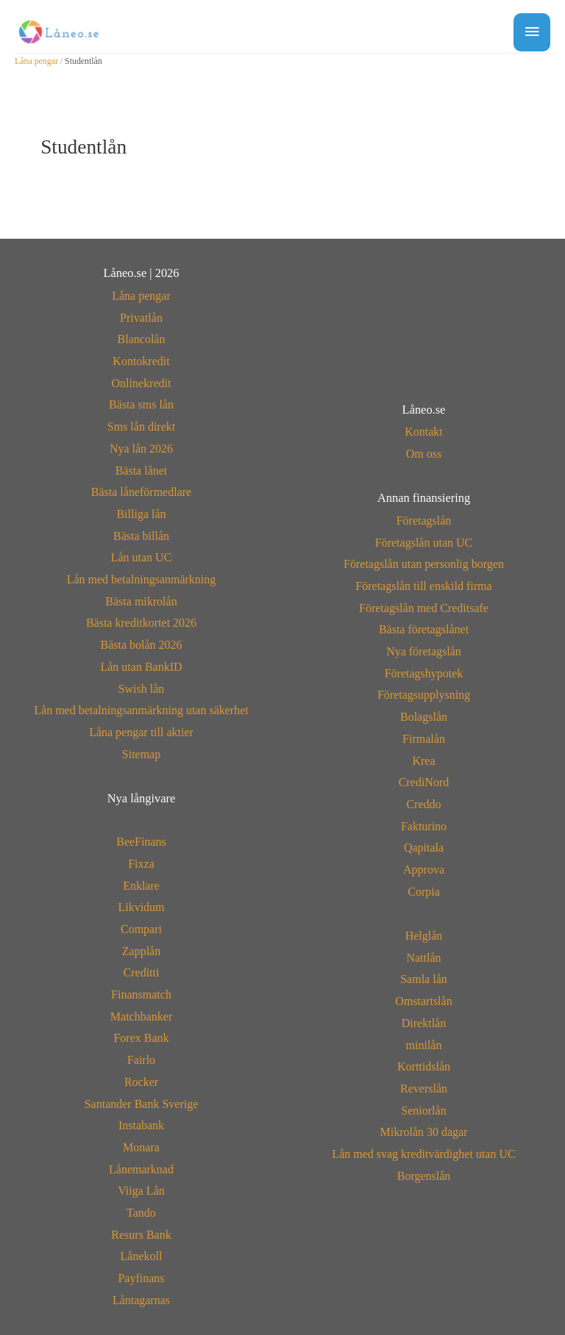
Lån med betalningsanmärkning (141, 579)
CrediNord (424, 782)
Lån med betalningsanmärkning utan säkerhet (141, 710)
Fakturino (424, 826)
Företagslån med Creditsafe (423, 608)
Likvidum (141, 907)
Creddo (423, 804)
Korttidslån (423, 1066)
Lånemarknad (141, 1169)
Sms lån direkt (141, 426)
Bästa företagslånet (424, 629)
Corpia (424, 891)
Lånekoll (142, 1256)
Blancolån (142, 339)
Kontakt (424, 431)
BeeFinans (141, 841)
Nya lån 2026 (141, 448)
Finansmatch (141, 994)
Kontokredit (141, 361)
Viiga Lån (141, 1190)
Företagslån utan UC (423, 542)
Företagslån (424, 520)
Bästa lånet (142, 470)
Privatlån (141, 318)
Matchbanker (141, 1016)
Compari (141, 929)
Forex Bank (140, 1038)
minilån (424, 1045)
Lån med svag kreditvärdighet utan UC (423, 1154)
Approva (423, 869)
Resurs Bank (141, 1234)
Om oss (423, 453)
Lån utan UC (141, 557)
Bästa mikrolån (141, 601)
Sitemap (141, 754)
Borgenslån (424, 1176)
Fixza (141, 863)
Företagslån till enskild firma (423, 586)
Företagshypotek (424, 673)
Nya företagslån (423, 651)
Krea (423, 761)
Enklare (141, 885)
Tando (141, 1212)
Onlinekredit (141, 383)
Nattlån (423, 957)
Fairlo (141, 1060)
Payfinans (141, 1278)
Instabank (141, 1125)
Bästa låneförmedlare (141, 492)
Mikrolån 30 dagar (423, 1132)
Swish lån (141, 689)
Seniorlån (423, 1110)
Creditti (142, 972)
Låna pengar (36, 61)
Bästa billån (141, 536)
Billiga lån (141, 514)
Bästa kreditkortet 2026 (141, 622)
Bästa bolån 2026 (141, 644)
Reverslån (423, 1088)
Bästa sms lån (141, 404)
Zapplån (141, 951)
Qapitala (424, 847)
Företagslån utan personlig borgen (424, 564)
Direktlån (424, 1023)
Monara (141, 1147)
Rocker (141, 1082)
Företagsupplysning (423, 694)
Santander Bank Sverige (142, 1104)
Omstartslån (423, 1001)
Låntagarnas (141, 1300)
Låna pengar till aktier (141, 732)
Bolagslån (423, 716)
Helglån (424, 935)
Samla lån (423, 979)
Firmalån (423, 739)
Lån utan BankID (141, 667)
